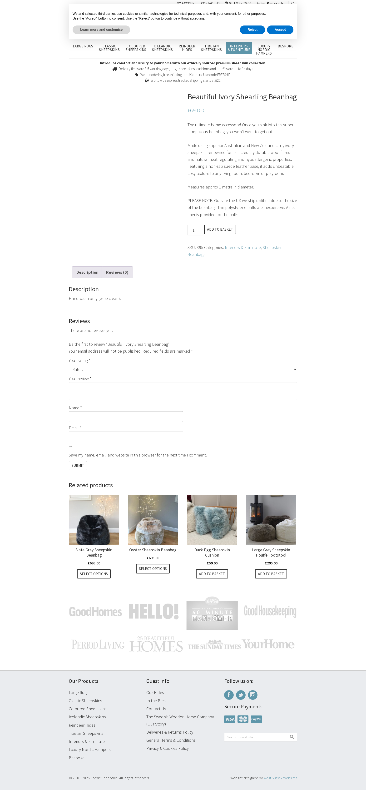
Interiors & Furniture (243, 247)
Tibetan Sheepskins (86, 734)
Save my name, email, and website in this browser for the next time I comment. (138, 455)
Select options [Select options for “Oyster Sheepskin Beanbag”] (153, 569)
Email (75, 428)
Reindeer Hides (82, 726)
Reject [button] (252, 29)
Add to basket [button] (212, 574)
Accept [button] (280, 29)
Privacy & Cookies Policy (167, 749)
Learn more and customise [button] (101, 29)
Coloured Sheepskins (88, 710)
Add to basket (222, 229)
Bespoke (76, 758)
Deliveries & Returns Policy (169, 733)
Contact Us (156, 710)
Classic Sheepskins (85, 702)
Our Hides (155, 693)
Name (75, 408)
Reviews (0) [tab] (117, 272)
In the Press (157, 702)
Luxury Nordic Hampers (90, 750)
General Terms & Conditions (171, 741)
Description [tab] (87, 272)
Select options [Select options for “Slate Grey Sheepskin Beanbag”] (94, 574)
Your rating (79, 360)
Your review (80, 378)
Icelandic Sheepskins (87, 718)
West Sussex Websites (280, 779)
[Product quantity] (195, 230)
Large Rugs (79, 693)
